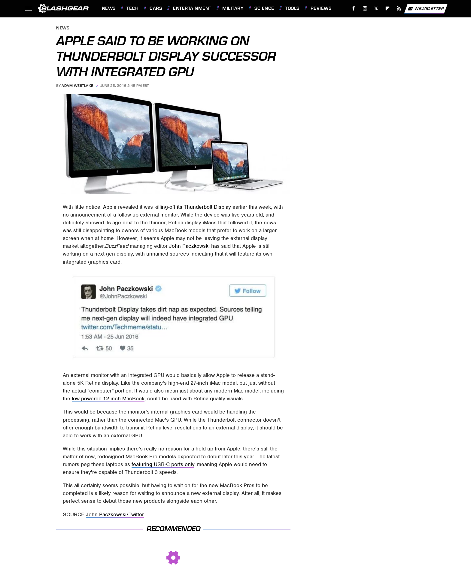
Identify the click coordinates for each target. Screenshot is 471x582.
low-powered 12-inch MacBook (108, 398)
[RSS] (398, 8)
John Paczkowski (189, 246)
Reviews (321, 8)
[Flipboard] (387, 8)
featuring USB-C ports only (163, 464)
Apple (110, 207)
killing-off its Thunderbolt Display (192, 207)
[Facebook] (353, 8)
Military (232, 8)
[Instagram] (364, 8)
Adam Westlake (77, 85)
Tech (132, 8)
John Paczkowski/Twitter (115, 514)
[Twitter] (376, 8)
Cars (156, 8)
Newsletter (426, 8)
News (109, 8)
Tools (292, 8)
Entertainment (192, 8)
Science (264, 8)
